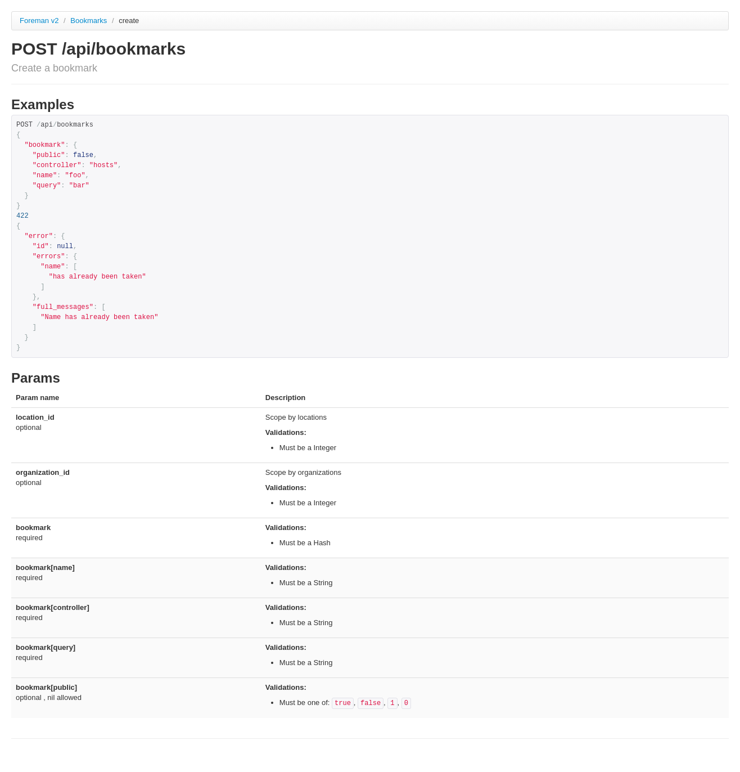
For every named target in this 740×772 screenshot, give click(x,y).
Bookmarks (89, 20)
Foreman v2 (39, 20)
